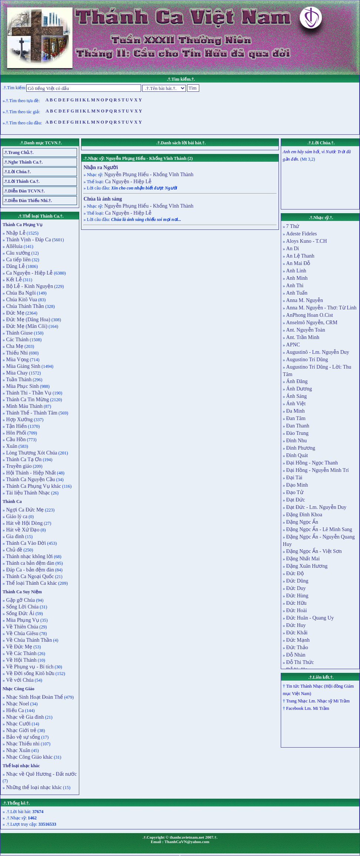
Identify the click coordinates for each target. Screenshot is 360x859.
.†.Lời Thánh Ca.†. (22, 181)
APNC (293, 345)
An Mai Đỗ (298, 263)
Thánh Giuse (19, 333)
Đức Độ (295, 573)
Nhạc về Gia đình (24, 717)
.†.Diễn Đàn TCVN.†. (24, 191)
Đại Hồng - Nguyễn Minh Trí (317, 470)
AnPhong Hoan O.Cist (309, 315)
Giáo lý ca (16, 516)
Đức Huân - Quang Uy (310, 618)
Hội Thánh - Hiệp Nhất (30, 473)
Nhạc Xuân (17, 750)
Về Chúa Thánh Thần (28, 640)
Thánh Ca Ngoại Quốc (29, 576)
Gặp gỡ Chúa (20, 600)
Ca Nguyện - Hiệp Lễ (29, 273)
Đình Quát (297, 455)
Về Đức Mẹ (18, 647)
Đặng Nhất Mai (303, 558)
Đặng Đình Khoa (304, 514)
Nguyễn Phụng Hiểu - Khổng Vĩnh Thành (148, 174)
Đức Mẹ (14, 313)
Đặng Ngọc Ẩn (302, 522)
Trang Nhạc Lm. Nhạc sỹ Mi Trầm (318, 701)
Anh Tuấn (296, 293)
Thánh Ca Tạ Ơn (23, 459)
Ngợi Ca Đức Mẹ (24, 510)
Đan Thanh (297, 426)
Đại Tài (294, 477)
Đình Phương (300, 448)
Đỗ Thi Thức (300, 662)
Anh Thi (295, 285)
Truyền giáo (18, 466)
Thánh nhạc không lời (29, 556)
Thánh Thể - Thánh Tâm (31, 413)
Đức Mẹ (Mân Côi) (26, 326)
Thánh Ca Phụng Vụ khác (33, 486)
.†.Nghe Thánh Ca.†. (23, 162)
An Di (292, 248)
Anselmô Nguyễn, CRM (311, 322)
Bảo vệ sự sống (22, 737)
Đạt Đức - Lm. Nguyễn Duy (316, 507)
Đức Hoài (296, 610)
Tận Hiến (16, 426)
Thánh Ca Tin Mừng (27, 399)
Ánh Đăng (297, 381)
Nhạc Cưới (18, 724)
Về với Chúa (19, 680)
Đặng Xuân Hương (307, 566)
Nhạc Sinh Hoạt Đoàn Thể (34, 697)
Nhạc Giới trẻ (20, 730)
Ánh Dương (299, 389)
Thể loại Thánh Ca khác (31, 583)
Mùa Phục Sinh (22, 386)
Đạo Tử (294, 492)
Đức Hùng (297, 595)
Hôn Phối (15, 433)
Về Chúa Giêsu (22, 633)
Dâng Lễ (15, 266)
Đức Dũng (297, 581)
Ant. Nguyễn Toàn (305, 330)
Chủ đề (13, 550)
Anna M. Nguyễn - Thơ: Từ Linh (321, 308)
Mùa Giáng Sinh (22, 366)
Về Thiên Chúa (21, 627)
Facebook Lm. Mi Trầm (307, 708)
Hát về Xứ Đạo (22, 530)
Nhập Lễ (15, 233)
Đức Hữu (296, 603)
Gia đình (14, 536)
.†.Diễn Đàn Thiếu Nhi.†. (28, 200)
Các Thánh (17, 339)
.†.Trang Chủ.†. (18, 152)
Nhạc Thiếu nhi (22, 743)
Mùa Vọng (17, 359)
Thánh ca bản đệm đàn (29, 563)
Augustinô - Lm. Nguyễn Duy (317, 352)
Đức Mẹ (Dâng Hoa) (27, 319)
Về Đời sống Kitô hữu (29, 673)
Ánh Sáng (296, 396)
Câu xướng (17, 253)
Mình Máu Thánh (24, 406)
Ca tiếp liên (18, 259)
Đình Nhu (296, 440)
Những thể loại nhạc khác (33, 787)
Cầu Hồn (15, 439)
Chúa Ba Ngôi (20, 293)
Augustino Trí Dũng (307, 359)
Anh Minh (297, 278)
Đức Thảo (297, 647)
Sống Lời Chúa (22, 607)
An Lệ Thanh (300, 256)
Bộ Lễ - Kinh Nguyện (29, 286)
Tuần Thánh (18, 379)
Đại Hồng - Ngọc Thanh (312, 463)
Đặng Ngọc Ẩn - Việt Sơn (314, 551)
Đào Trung (297, 433)
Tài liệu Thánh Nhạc (27, 493)
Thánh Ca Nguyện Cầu (30, 479)
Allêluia (14, 246)
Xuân (11, 446)
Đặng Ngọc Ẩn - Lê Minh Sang (319, 529)
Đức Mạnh (298, 640)
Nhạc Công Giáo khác (29, 757)
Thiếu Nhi (16, 353)
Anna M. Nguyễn (304, 300)
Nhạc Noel (17, 704)
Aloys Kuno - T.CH (306, 241)
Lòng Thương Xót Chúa (31, 453)
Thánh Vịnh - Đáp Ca (28, 239)
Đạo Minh (297, 485)
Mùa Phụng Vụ (22, 620)
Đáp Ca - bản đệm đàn (29, 570)
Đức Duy (296, 588)
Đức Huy (296, 625)
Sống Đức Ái (19, 613)
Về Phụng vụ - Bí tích (29, 667)
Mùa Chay (16, 373)
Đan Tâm (296, 418)
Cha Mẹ (14, 346)
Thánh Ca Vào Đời (25, 543)
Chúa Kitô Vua (21, 299)
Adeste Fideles (301, 233)
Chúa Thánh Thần (24, 306)
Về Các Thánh (21, 653)
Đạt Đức (295, 500)
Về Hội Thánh (21, 660)
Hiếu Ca (14, 710)
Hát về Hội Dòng (24, 523)
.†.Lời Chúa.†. (17, 171)
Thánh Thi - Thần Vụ (28, 393)
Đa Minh (295, 411)
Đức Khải (297, 632)
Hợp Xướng (19, 419)
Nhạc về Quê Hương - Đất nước (41, 774)
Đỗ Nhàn (296, 655)
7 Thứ (292, 226)
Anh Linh (296, 271)
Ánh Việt (296, 403)
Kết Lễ (13, 279)
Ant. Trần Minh (302, 337)
